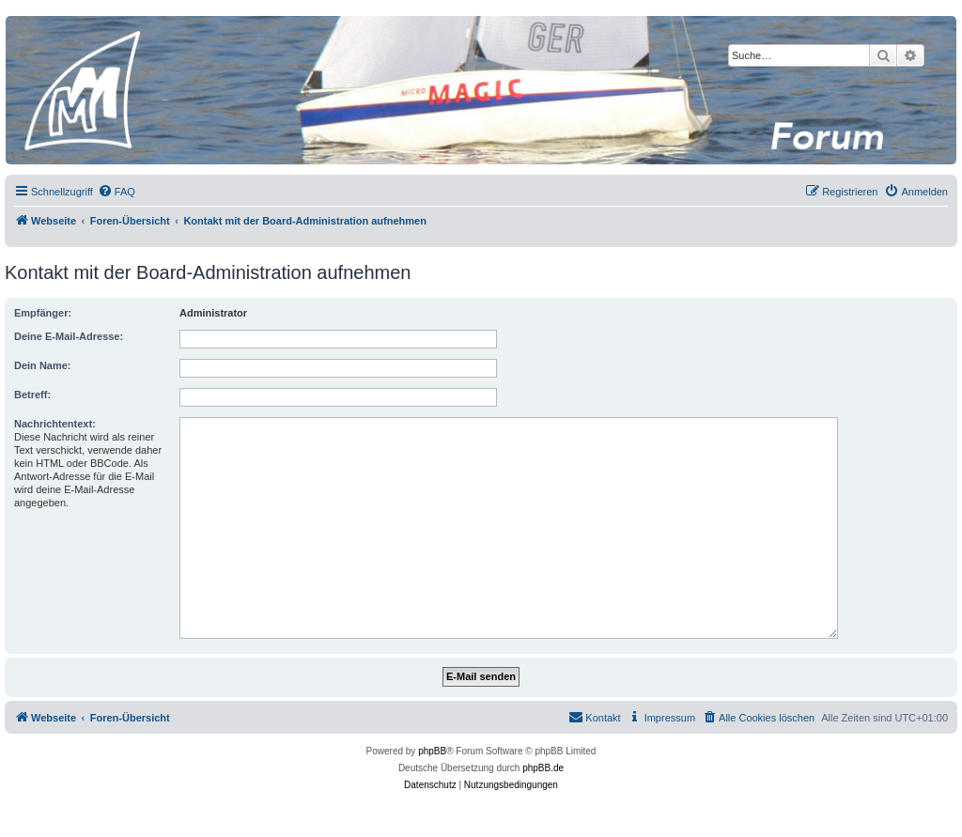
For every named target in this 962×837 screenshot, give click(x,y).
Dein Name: (42, 365)
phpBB (432, 751)
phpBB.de (543, 768)
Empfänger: (42, 312)
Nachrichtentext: (55, 423)
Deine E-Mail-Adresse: (68, 336)
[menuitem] (116, 191)
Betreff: (32, 394)
